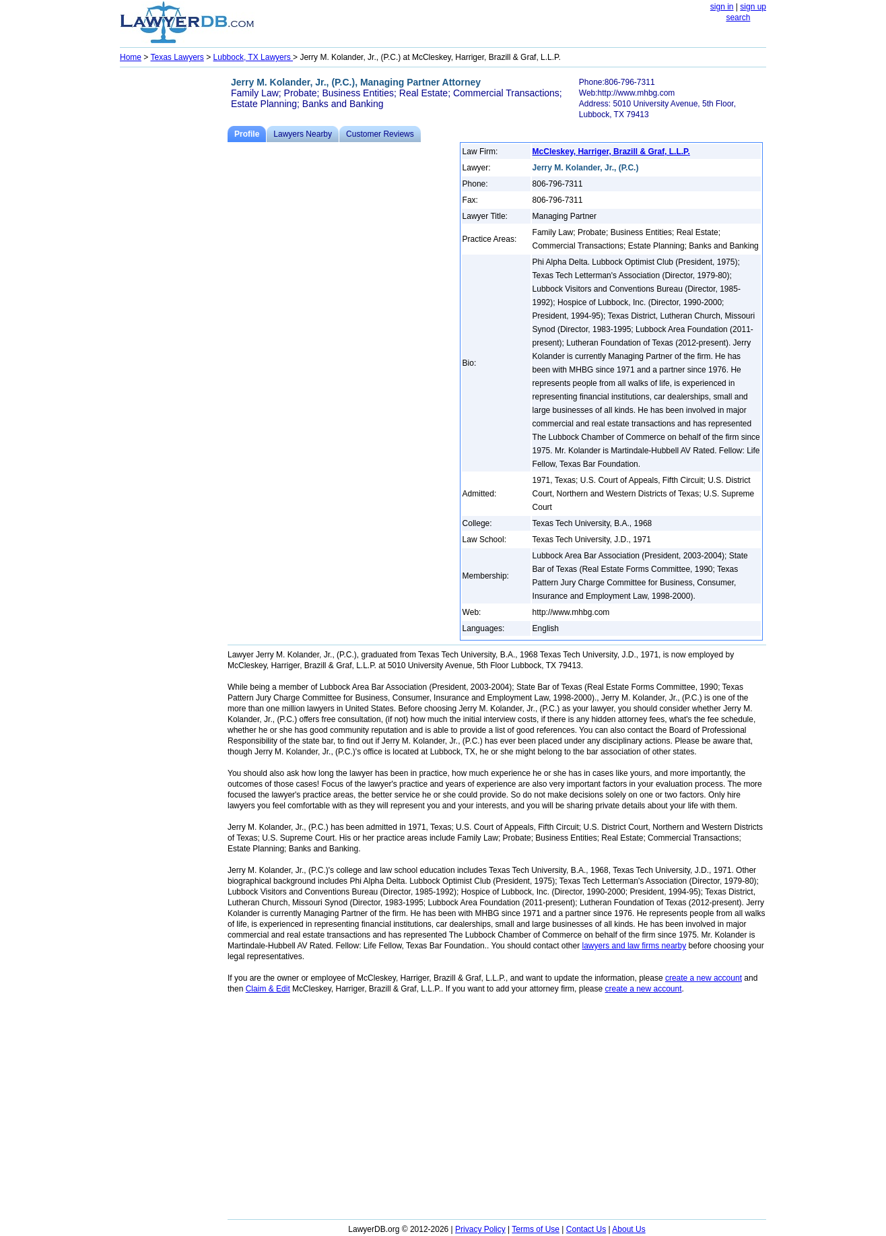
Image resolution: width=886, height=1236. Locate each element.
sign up (753, 6)
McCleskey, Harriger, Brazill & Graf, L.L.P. (611, 151)
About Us (628, 1229)
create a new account (703, 978)
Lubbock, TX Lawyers (253, 57)
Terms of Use (535, 1229)
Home (130, 57)
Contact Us (586, 1229)
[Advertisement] (174, 273)
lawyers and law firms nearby (634, 945)
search (738, 17)
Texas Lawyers (176, 57)
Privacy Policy (480, 1229)
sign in (722, 6)
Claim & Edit (268, 989)
